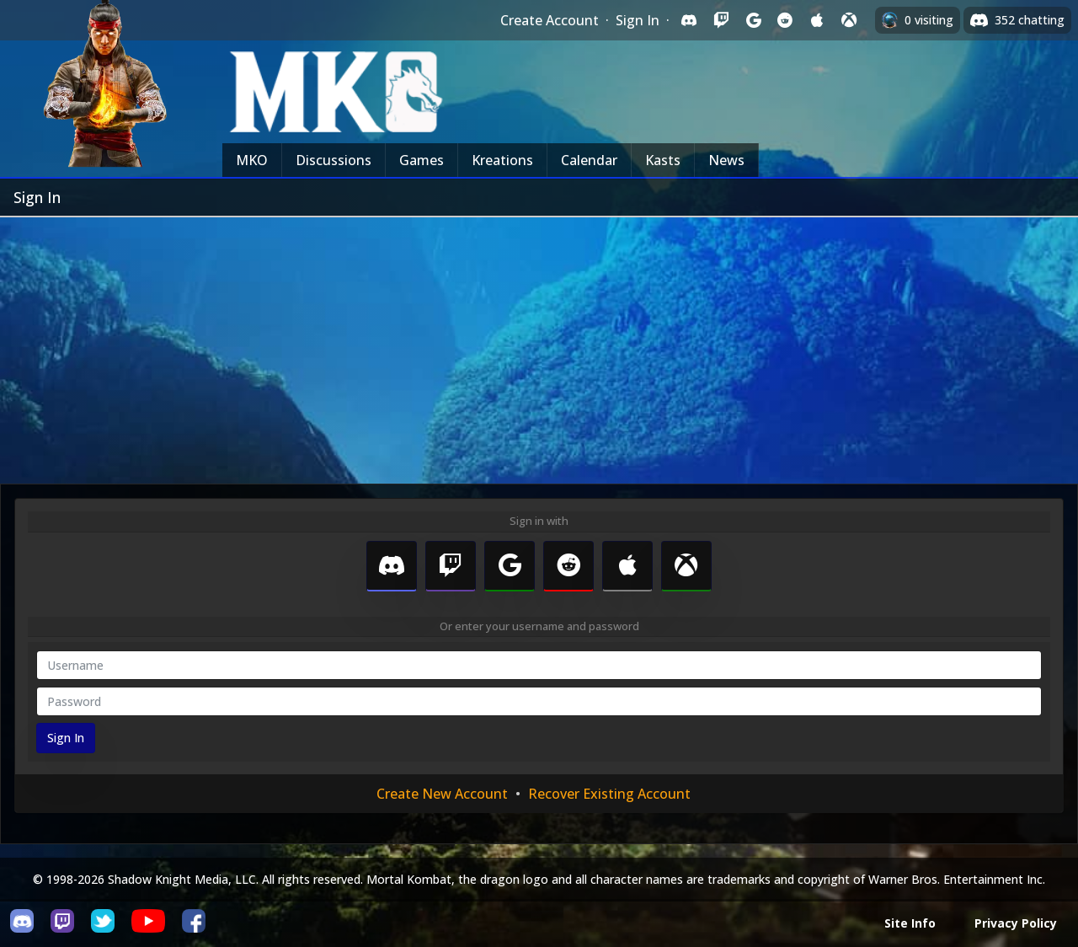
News (726, 160)
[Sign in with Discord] (689, 20)
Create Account (549, 20)
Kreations (502, 160)
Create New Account (442, 793)
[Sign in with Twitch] (721, 20)
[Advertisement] (539, 344)
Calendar (589, 160)
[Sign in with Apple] (817, 20)
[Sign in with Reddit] (785, 20)
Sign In (637, 20)
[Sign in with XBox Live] (849, 20)
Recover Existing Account (609, 793)
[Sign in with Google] (753, 20)
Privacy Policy (1015, 923)
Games (421, 160)
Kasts (662, 160)
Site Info (910, 923)
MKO (252, 160)
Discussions (333, 160)
